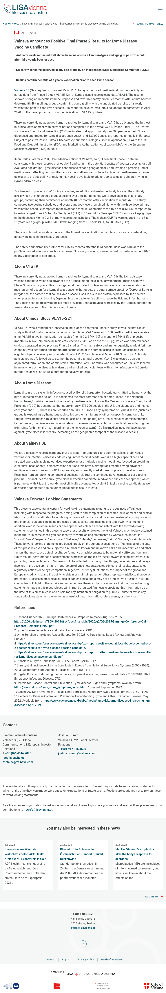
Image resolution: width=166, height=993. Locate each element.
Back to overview (148, 24)
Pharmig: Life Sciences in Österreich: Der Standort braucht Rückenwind (81, 854)
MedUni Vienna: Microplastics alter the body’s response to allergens (134, 854)
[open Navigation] (160, 9)
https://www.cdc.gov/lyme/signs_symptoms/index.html (50, 687)
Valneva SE (21, 90)
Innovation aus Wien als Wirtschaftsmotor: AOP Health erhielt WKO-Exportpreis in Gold (25, 854)
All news (154, 896)
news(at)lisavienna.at (38, 809)
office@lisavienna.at (83, 927)
